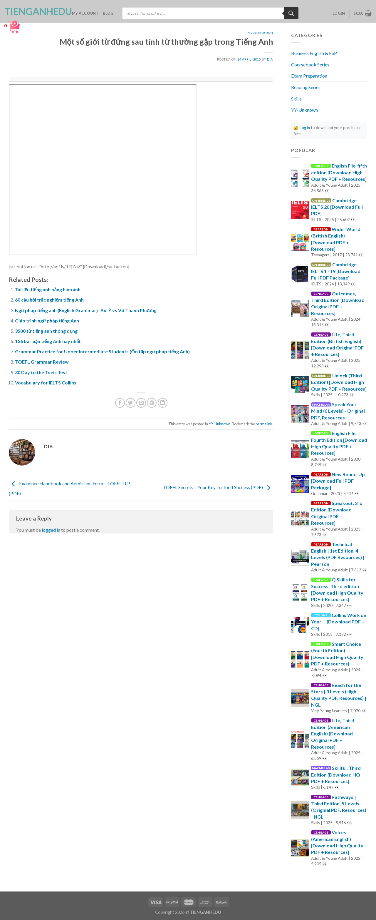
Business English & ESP (314, 53)
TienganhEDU (33, 11)
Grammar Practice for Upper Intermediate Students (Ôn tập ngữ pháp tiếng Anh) (102, 351)
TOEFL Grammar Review (42, 361)
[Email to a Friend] (141, 403)
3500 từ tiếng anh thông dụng (46, 331)
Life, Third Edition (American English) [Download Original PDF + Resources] (332, 733)
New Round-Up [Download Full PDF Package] (338, 480)
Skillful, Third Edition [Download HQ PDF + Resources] (336, 774)
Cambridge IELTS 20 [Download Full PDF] (337, 207)
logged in (51, 530)
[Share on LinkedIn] (162, 403)
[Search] (291, 13)
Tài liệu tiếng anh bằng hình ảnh (47, 289)
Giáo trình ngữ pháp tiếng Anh (47, 320)
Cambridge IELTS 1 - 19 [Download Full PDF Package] (335, 271)
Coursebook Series (310, 64)
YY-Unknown (260, 33)
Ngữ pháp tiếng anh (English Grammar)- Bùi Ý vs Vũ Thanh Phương (86, 310)
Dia (270, 59)
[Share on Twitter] (130, 403)
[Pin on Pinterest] (152, 403)
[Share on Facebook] (120, 403)
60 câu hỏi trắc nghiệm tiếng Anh (49, 299)
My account (85, 13)
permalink (264, 423)
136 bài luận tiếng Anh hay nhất (48, 341)
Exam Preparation (309, 75)
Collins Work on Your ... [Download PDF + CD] (338, 621)
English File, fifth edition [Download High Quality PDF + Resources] (339, 172)
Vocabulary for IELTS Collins (45, 382)
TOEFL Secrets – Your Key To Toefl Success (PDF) (218, 487)
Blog (108, 13)
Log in (305, 127)
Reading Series (305, 87)
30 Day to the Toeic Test (41, 372)
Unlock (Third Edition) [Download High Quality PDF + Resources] (339, 382)
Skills (296, 98)
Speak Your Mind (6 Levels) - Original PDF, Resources (338, 411)
